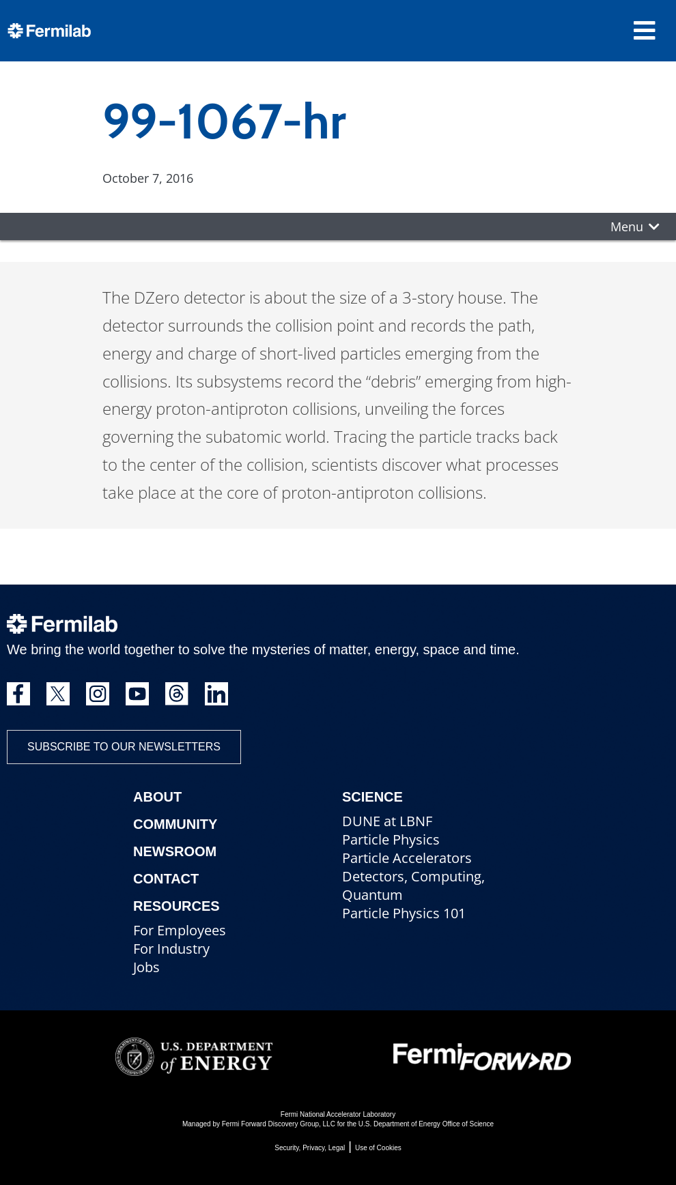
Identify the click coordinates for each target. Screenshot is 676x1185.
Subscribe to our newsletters (124, 746)
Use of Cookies (378, 1148)
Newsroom (174, 851)
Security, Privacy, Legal (309, 1148)
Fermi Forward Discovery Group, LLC (278, 1124)
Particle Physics (391, 839)
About (157, 796)
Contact (166, 878)
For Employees (179, 930)
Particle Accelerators (407, 858)
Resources (176, 905)
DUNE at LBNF (387, 821)
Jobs (146, 967)
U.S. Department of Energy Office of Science (426, 1124)
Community (175, 824)
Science (372, 796)
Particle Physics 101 (404, 913)
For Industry (171, 948)
